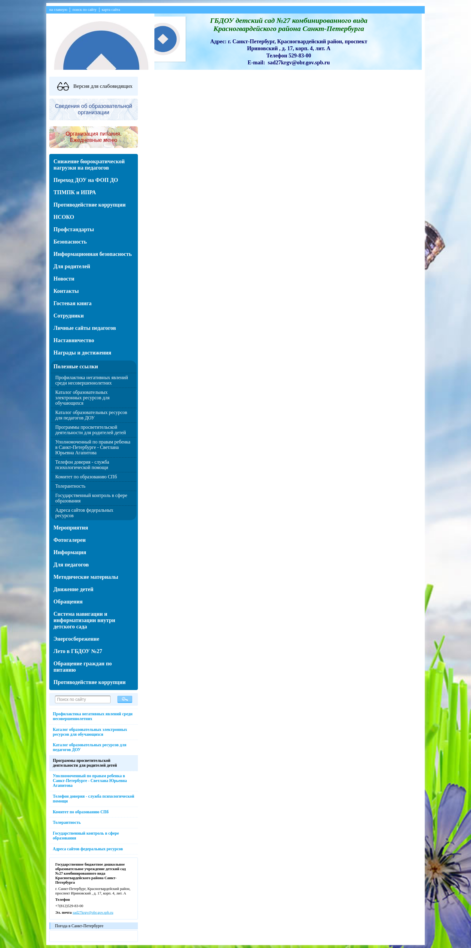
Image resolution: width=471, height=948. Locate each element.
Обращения (68, 602)
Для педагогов (71, 565)
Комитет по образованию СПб (86, 476)
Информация (69, 552)
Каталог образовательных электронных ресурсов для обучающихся (82, 398)
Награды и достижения (82, 353)
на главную (58, 10)
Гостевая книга (72, 303)
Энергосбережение (76, 639)
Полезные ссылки (75, 367)
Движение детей (73, 589)
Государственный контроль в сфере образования (86, 835)
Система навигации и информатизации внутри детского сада (84, 620)
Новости (63, 279)
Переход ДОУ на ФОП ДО (85, 180)
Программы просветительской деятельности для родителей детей (90, 430)
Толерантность (70, 486)
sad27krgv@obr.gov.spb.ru (93, 912)
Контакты (66, 291)
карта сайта (111, 10)
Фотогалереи (69, 540)
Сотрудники (68, 316)
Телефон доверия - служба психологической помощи (82, 464)
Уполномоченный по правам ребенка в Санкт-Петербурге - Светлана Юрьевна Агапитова (92, 447)
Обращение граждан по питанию (82, 667)
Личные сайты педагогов (84, 328)
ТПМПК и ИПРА (74, 192)
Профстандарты (73, 229)
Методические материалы (85, 577)
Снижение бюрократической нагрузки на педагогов (89, 164)
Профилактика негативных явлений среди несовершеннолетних (91, 380)
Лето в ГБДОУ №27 (77, 651)
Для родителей (71, 266)
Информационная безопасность (92, 254)
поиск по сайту (84, 10)
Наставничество (73, 340)
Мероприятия (70, 528)
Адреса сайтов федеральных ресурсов (88, 849)
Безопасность (70, 242)
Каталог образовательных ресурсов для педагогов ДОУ (91, 415)
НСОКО (63, 217)
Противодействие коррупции (89, 205)
